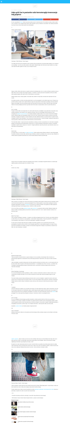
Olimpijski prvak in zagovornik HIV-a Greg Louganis (27, 400)
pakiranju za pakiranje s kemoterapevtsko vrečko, (44, 316)
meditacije (27, 180)
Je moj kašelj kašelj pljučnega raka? (24, 366)
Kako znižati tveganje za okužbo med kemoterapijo (27, 338)
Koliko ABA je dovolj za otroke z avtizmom (25, 361)
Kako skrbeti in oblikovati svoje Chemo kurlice (26, 329)
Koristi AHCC (20, 371)
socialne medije (18, 258)
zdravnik (53, 243)
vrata (26, 132)
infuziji (21, 22)
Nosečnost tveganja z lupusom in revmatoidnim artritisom (28, 381)
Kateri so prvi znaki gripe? (22, 390)
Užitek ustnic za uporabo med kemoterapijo (25, 348)
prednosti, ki (34, 184)
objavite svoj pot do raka (22, 113)
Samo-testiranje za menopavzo (23, 376)
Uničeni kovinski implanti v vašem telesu (25, 405)
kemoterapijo (30, 132)
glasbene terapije (27, 184)
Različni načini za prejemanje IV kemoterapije (26, 343)
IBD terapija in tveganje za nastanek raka (25, 395)
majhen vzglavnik (21, 265)
